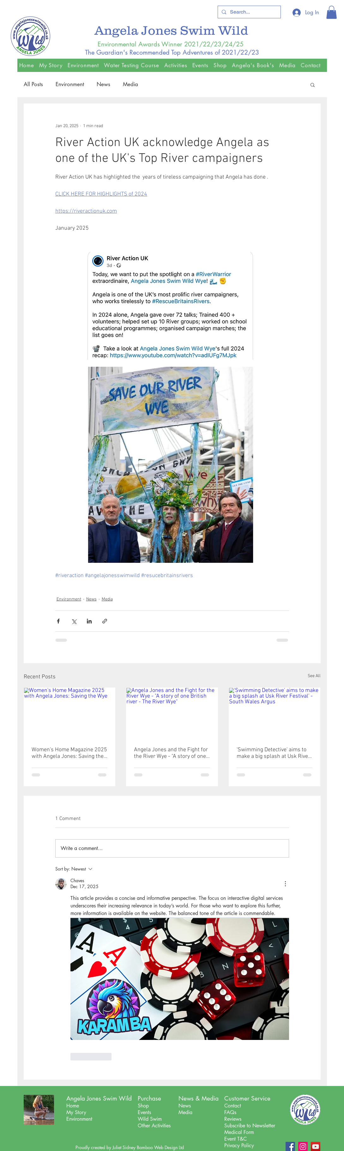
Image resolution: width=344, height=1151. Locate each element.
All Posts (33, 84)
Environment (70, 84)
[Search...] (248, 12)
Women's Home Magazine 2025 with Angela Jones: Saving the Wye (69, 753)
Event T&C (235, 1139)
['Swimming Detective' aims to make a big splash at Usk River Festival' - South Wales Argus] (274, 713)
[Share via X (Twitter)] (74, 621)
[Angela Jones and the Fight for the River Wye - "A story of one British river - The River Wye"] (172, 713)
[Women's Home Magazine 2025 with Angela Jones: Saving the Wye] (69, 713)
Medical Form (239, 1132)
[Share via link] (105, 621)
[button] (331, 12)
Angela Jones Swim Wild (172, 30)
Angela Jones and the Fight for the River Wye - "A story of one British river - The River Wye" (171, 753)
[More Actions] (285, 884)
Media (130, 84)
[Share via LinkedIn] (89, 621)
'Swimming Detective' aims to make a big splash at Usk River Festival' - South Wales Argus (273, 753)
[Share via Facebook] (58, 621)
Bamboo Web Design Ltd (160, 1147)
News (103, 84)
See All (314, 676)
